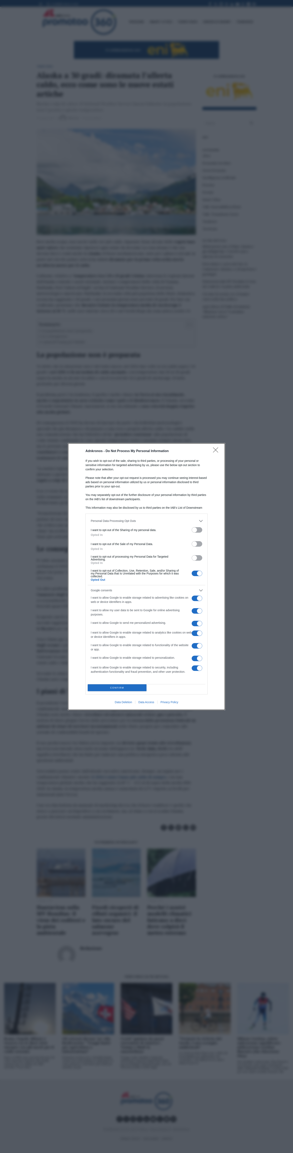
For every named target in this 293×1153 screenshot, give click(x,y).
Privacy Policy (169, 702)
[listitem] (146, 521)
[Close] (217, 451)
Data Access (146, 702)
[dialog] (146, 576)
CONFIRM (117, 687)
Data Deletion (123, 702)
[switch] (197, 530)
